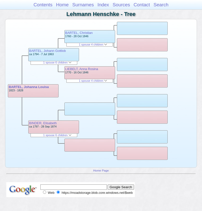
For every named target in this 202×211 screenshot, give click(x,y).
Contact (142, 4)
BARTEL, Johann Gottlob (47, 51)
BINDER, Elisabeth (43, 123)
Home (62, 4)
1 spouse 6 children (57, 62)
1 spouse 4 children (93, 44)
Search (161, 4)
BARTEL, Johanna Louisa (29, 87)
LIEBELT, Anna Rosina (81, 69)
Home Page (101, 170)
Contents (43, 4)
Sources (121, 4)
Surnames (83, 4)
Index (103, 4)
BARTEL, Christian (79, 33)
